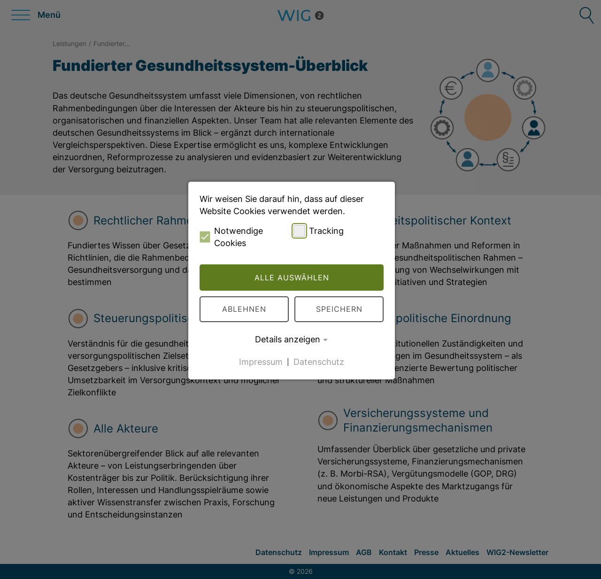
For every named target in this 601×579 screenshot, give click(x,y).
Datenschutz (318, 361)
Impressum (261, 361)
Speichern (339, 309)
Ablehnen (244, 309)
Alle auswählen (291, 277)
